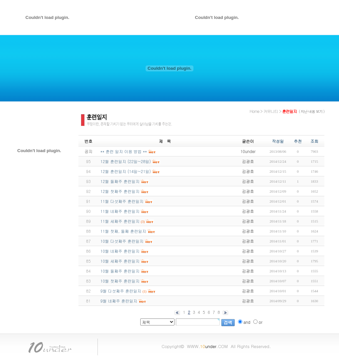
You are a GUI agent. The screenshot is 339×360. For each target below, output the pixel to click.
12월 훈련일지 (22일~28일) (125, 161)
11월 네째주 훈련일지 (120, 211)
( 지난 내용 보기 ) (311, 111)
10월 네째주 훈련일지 (120, 251)
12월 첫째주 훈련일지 (120, 191)
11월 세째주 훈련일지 (120, 221)
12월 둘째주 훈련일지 (120, 181)
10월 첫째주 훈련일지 (120, 281)
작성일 (278, 141)
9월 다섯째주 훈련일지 (120, 291)
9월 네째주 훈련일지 (118, 301)
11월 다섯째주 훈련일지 (122, 201)
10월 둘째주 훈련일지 (120, 271)
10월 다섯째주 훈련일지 (122, 241)
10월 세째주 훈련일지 (120, 261)
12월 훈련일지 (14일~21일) (125, 171)
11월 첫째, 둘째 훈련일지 (123, 231)
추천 (298, 141)
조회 (314, 141)
